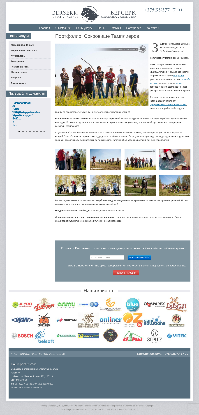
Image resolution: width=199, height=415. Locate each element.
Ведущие (16, 77)
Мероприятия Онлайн (22, 45)
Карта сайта (97, 409)
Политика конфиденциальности (120, 409)
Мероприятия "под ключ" (24, 50)
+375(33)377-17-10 (163, 9)
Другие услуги (18, 83)
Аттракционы (18, 56)
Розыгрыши (17, 61)
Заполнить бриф (126, 272)
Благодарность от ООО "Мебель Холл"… (27, 156)
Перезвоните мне (139, 257)
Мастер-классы (19, 72)
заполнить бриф (96, 265)
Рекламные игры (20, 66)
